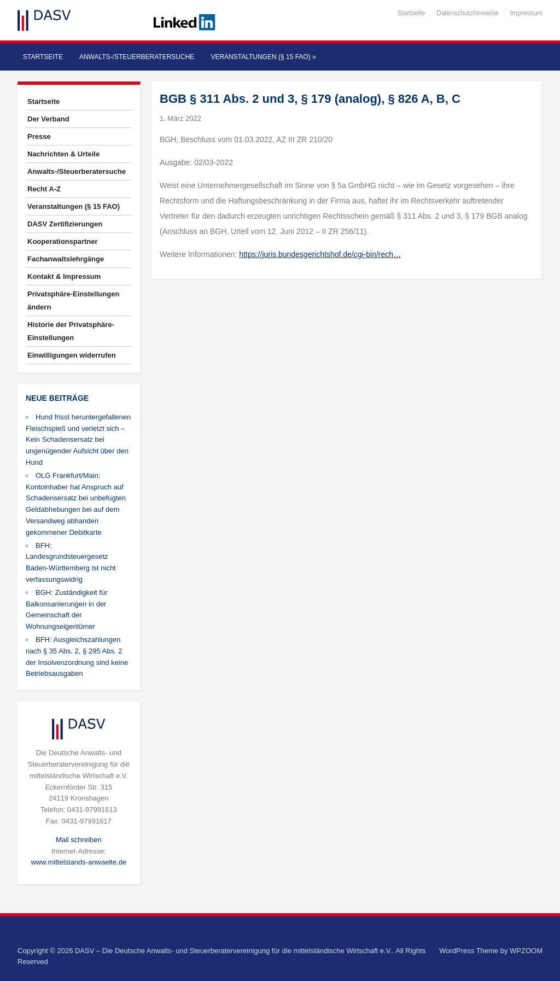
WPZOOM (526, 951)
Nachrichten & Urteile (63, 154)
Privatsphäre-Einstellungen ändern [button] (73, 300)
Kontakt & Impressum (64, 276)
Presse (39, 136)
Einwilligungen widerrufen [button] (71, 355)
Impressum (526, 13)
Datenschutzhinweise (467, 13)
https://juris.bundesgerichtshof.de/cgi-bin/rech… (320, 254)
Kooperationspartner (62, 241)
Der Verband (48, 119)
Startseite (411, 13)
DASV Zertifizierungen (64, 224)
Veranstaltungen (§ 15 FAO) (263, 57)
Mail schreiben (79, 840)
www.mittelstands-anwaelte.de (78, 862)
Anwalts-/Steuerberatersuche (136, 57)
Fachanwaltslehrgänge (65, 259)
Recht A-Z (44, 189)
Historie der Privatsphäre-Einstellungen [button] (70, 331)
